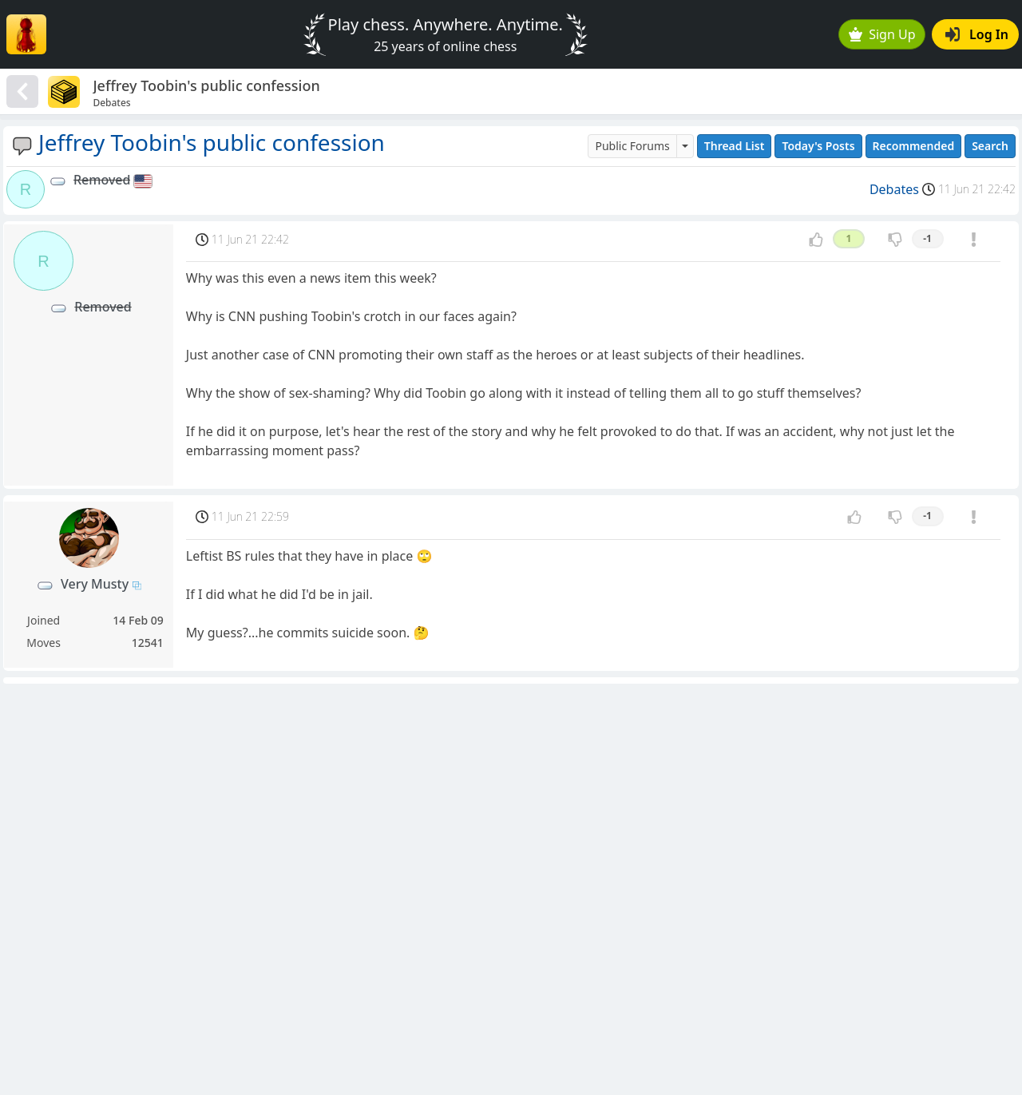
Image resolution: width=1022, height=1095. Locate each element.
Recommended (914, 145)
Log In (976, 34)
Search (990, 145)
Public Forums (632, 145)
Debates (894, 189)
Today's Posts (818, 145)
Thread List (734, 145)
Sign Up (882, 34)
